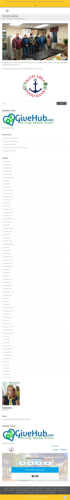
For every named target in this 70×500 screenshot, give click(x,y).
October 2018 (8, 288)
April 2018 (7, 304)
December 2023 (8, 193)
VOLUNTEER (48, 488)
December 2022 (8, 209)
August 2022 (7, 222)
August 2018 (7, 295)
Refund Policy (30, 492)
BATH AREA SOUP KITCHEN (26, 488)
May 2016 (6, 339)
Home (3, 18)
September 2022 (9, 219)
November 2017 (8, 311)
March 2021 (7, 238)
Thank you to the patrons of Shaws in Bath (16, 147)
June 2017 (7, 320)
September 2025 (9, 177)
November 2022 (8, 212)
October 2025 (8, 174)
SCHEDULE (12, 490)
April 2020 (7, 250)
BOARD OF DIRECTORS (23, 490)
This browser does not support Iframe (35, 463)
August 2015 (7, 358)
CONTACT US (62, 488)
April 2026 (7, 161)
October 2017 (8, 314)
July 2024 (6, 180)
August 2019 (7, 269)
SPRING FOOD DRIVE (10, 151)
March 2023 (7, 206)
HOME (6, 488)
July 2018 (6, 298)
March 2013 (7, 377)
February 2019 (8, 279)
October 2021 (8, 231)
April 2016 (7, 342)
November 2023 (8, 196)
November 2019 (8, 260)
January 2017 (7, 323)
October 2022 (8, 215)
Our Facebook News (37, 490)
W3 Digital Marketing (43, 497)
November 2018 (8, 285)
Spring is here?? (62, 490)
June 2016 (7, 336)
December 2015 (8, 349)
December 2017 (8, 308)
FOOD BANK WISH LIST (10, 144)
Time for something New (11, 138)
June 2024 (7, 184)
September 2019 (9, 266)
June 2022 (7, 225)
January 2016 (7, 346)
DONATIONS (39, 488)
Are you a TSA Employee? (11, 141)
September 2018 (9, 292)
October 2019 (8, 263)
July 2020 (6, 247)
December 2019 (8, 257)
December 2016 (8, 327)
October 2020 (8, 241)
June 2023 (7, 203)
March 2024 (7, 187)
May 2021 (6, 234)
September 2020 (9, 244)
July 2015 (6, 362)
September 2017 (9, 317)
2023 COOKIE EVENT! (50, 490)
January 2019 (7, 282)
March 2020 (7, 254)
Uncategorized (10, 18)
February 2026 (8, 168)
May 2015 (6, 368)
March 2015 (7, 374)
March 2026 (7, 165)
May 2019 (6, 276)
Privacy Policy (39, 492)
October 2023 (8, 200)
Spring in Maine (20, 492)
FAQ (6, 490)
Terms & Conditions (50, 492)
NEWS (55, 488)
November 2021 (8, 228)
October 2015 (8, 352)
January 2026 (7, 171)
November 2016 (8, 330)
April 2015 (7, 371)
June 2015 (7, 365)
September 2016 (9, 333)
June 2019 (7, 273)
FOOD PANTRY (14, 488)
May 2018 (6, 301)
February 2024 (8, 190)
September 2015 (9, 355)
